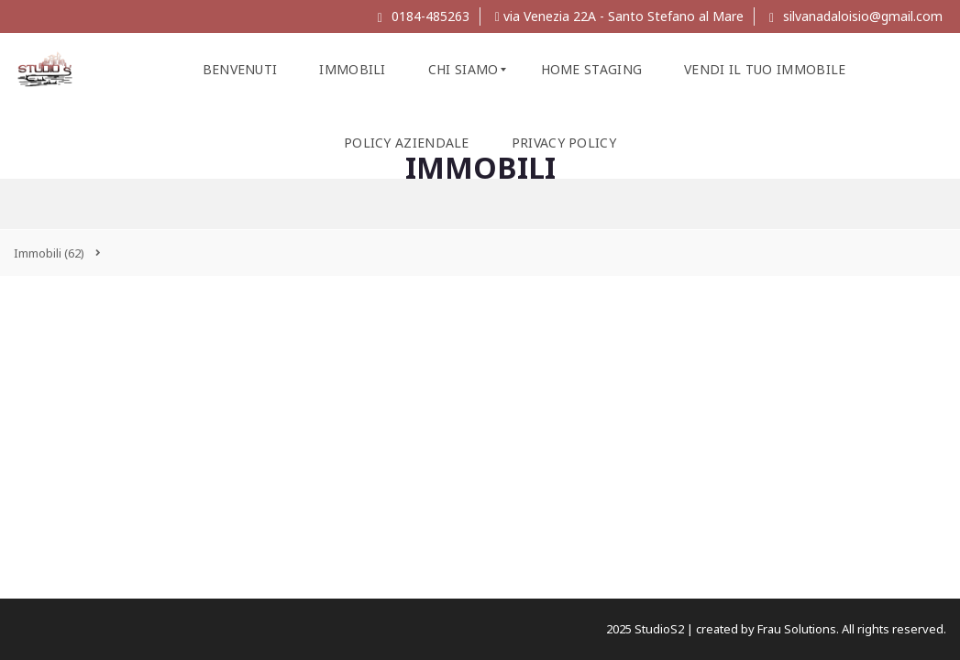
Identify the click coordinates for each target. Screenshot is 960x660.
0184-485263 (423, 16)
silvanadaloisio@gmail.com (856, 16)
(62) (49, 253)
